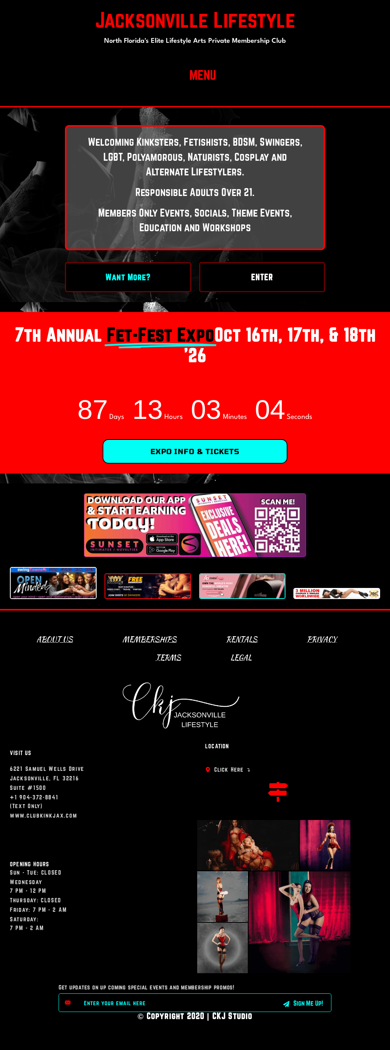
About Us (54, 639)
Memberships (149, 639)
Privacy (322, 639)
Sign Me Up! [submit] (303, 1003)
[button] (203, 73)
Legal (240, 657)
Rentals (241, 639)
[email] (170, 1003)
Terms (168, 657)
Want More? (127, 277)
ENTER (262, 277)
